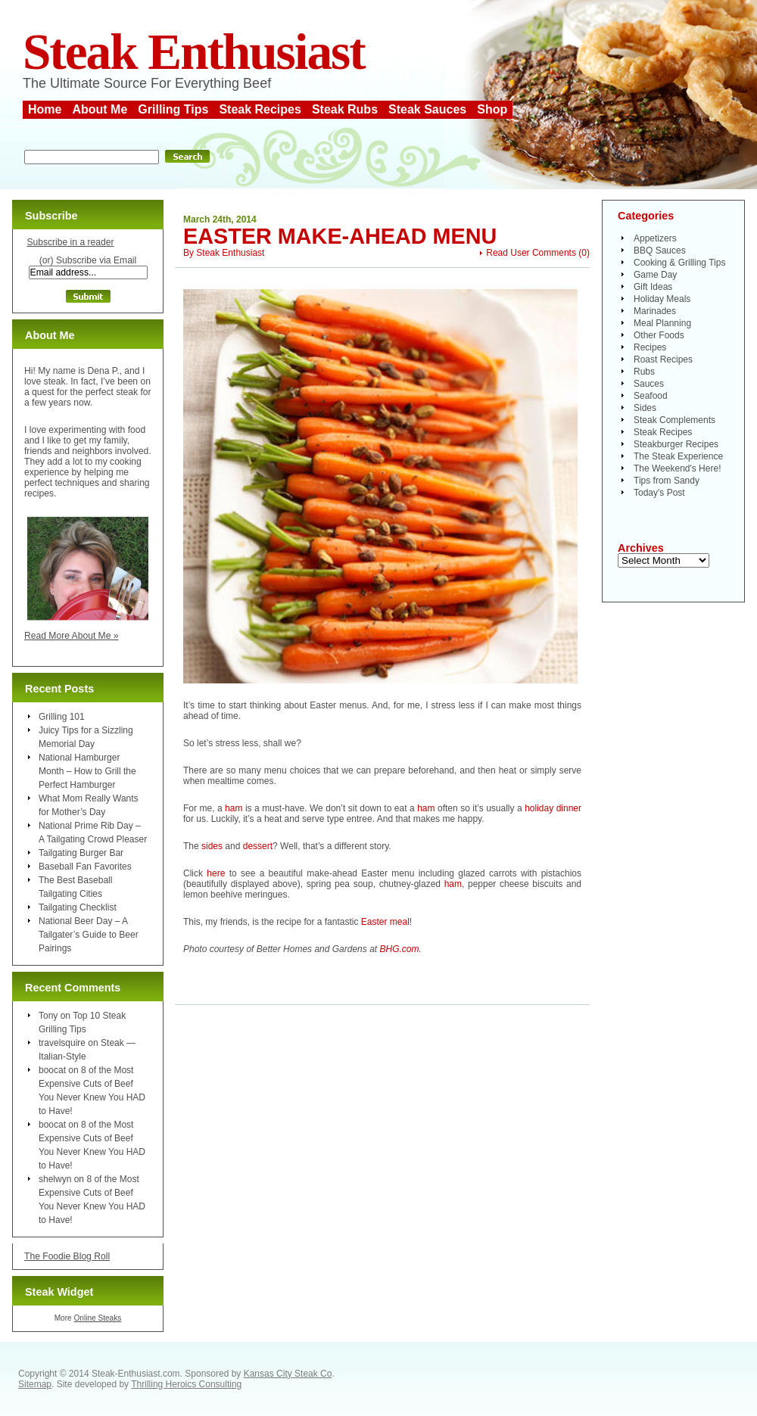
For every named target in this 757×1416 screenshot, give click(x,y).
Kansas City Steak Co (288, 1373)
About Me (99, 109)
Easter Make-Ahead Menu (340, 236)
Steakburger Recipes (676, 444)
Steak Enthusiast (194, 51)
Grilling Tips (173, 109)
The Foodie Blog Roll (67, 1256)
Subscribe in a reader (70, 242)
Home (44, 109)
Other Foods (659, 335)
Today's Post (659, 492)
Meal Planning (662, 323)
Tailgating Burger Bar (81, 853)
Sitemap (34, 1384)
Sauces (649, 383)
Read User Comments (531, 252)
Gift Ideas (653, 287)
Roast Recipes (663, 359)
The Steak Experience (678, 456)
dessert (258, 846)
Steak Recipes (260, 109)
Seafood (651, 396)
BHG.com (399, 949)
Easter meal (385, 922)
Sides (645, 408)
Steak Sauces (427, 109)
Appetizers (655, 238)
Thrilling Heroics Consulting (186, 1384)
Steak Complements (674, 420)
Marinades (655, 311)
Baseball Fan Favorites (85, 866)
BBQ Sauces (660, 250)
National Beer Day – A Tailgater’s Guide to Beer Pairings (89, 935)
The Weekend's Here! (677, 468)
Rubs (644, 371)
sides (212, 846)
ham (233, 808)
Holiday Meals (662, 299)
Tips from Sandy (666, 480)
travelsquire (62, 1043)
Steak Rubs (345, 109)
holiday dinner (553, 808)
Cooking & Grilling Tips (679, 262)
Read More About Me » (71, 635)
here (216, 873)
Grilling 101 (62, 716)
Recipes (650, 347)
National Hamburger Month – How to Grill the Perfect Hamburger (87, 771)
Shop (492, 109)
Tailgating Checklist (78, 907)
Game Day (655, 274)
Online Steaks (97, 1318)
